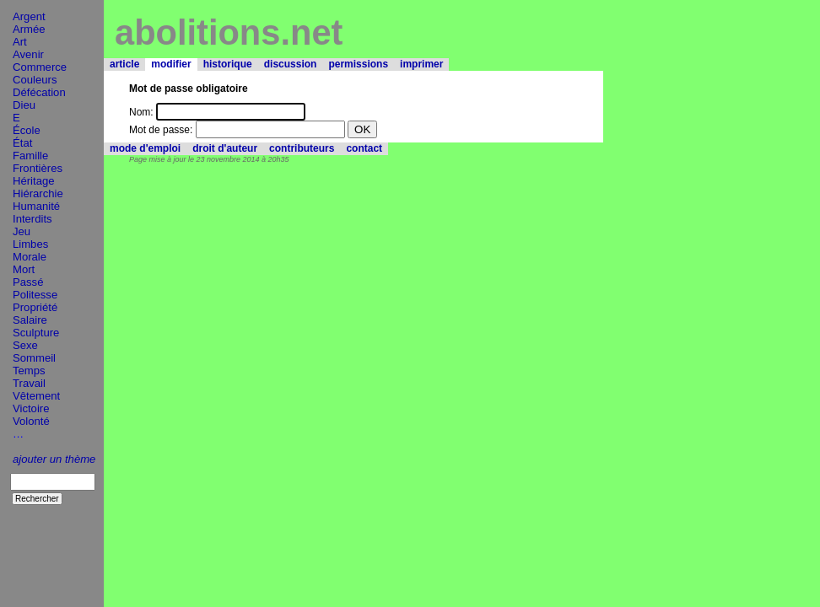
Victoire (31, 408)
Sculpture (36, 332)
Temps (29, 370)
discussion (290, 64)
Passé (28, 282)
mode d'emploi (145, 148)
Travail (29, 383)
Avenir (28, 54)
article (124, 64)
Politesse (35, 294)
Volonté (31, 421)
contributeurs (301, 148)
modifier (171, 64)
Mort (24, 269)
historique (227, 64)
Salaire (30, 320)
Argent (29, 16)
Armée (29, 29)
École (26, 130)
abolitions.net (229, 32)
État (22, 143)
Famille (30, 155)
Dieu (24, 105)
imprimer (421, 64)
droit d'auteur (224, 148)
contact (364, 148)
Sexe (25, 345)
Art (20, 41)
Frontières (37, 168)
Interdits (32, 218)
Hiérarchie (38, 193)
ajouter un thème (54, 459)
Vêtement (36, 395)
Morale (29, 256)
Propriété (35, 307)
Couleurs (35, 79)
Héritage (34, 181)
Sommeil (34, 358)
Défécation (39, 92)
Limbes (30, 244)
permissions (358, 64)
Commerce (40, 67)
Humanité (36, 206)
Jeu (21, 231)
